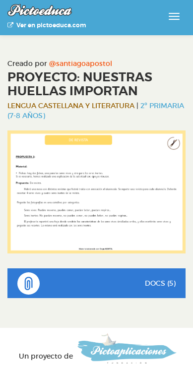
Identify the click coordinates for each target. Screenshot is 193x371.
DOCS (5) (96, 283)
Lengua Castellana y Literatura (70, 105)
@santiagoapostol (80, 63)
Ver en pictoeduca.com (46, 25)
